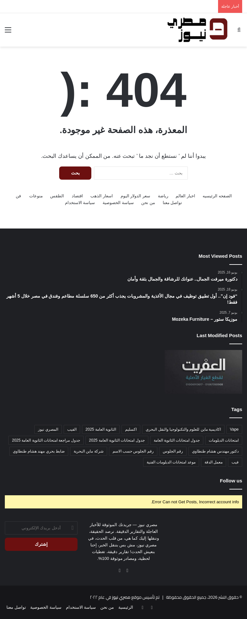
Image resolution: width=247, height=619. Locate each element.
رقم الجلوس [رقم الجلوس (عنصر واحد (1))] (173, 451)
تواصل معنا (172, 202)
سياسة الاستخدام (80, 202)
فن (18, 195)
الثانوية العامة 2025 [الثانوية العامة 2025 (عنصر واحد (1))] (101, 429)
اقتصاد (77, 195)
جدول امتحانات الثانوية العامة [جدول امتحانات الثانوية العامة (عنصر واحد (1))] (177, 440)
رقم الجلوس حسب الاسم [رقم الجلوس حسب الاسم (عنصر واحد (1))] (133, 451)
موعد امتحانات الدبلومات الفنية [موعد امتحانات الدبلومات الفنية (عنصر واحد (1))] (171, 462)
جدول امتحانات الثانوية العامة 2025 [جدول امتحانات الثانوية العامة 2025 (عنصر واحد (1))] (117, 440)
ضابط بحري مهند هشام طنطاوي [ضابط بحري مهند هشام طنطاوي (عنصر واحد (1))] (39, 451)
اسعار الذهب (101, 195)
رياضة (163, 195)
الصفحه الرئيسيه (217, 195)
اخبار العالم (185, 195)
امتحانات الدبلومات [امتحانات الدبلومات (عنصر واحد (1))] (224, 440)
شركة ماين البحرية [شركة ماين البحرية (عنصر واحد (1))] (89, 451)
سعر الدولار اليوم (135, 195)
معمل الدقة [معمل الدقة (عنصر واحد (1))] (214, 462)
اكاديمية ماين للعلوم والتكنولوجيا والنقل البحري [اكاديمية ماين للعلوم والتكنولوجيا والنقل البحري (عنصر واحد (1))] (183, 429)
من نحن (148, 202)
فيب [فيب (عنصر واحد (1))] (235, 462)
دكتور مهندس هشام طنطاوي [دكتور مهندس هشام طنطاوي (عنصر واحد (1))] (215, 451)
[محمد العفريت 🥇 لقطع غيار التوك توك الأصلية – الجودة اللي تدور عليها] (203, 372)
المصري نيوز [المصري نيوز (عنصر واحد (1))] (48, 429)
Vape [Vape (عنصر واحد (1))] (234, 429)
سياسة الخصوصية (118, 202)
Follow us (231, 480)
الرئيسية (125, 607)
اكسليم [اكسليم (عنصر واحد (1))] (131, 429)
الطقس (57, 195)
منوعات (36, 195)
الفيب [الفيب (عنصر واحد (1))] (72, 429)
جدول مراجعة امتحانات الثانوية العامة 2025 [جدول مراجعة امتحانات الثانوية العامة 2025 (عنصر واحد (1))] (46, 440)
